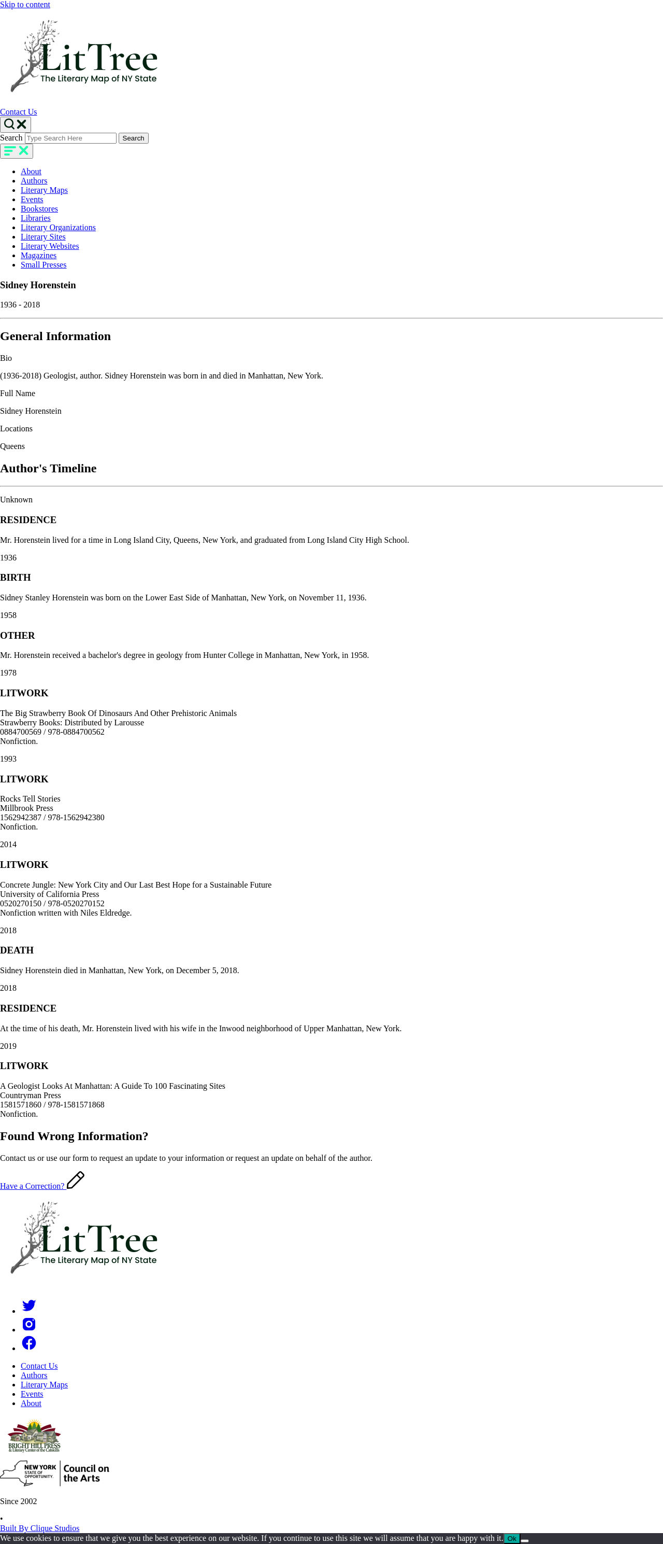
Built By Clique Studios (39, 1528)
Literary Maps (44, 190)
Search (11, 137)
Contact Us (18, 111)
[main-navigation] (16, 151)
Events (32, 199)
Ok (512, 1538)
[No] (525, 1540)
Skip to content (25, 4)
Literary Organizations (58, 227)
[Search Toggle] (15, 125)
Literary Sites (43, 236)
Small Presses (43, 264)
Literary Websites (50, 246)
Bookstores (39, 208)
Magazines (38, 255)
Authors (34, 180)
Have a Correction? (42, 1186)
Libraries (36, 218)
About (31, 171)
